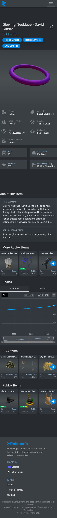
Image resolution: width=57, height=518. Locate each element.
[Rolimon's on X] (28, 472)
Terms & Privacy (15, 490)
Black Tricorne (7, 391)
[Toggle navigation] (51, 4)
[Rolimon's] (4, 3)
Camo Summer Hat (10, 357)
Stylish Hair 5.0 (47, 357)
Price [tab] (42, 288)
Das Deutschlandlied (30, 391)
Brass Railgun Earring (30, 357)
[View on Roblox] (51, 27)
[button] (12, 40)
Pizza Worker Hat (9, 253)
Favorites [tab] (14, 288)
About (10, 484)
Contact (11, 495)
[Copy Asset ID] (45, 114)
